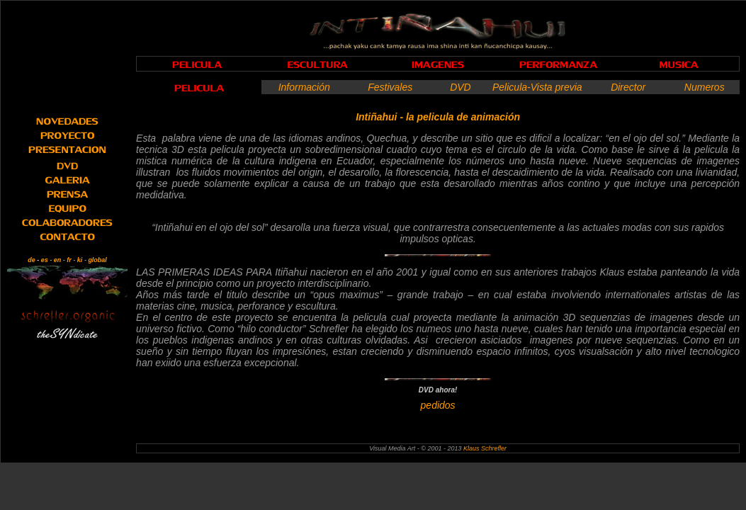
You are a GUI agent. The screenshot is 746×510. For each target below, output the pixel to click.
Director (628, 87)
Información (304, 87)
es (44, 260)
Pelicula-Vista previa (537, 87)
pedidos (438, 405)
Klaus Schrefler (485, 448)
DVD (460, 87)
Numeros (704, 87)
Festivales (390, 87)
